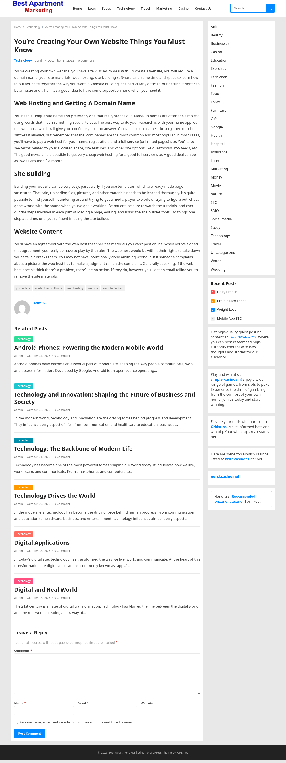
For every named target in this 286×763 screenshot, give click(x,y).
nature (217, 195)
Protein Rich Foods (233, 306)
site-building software (49, 290)
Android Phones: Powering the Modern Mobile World (90, 349)
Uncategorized (224, 254)
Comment (25, 652)
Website (94, 290)
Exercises (220, 70)
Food (216, 95)
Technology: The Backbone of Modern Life (75, 450)
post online (24, 290)
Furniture (220, 111)
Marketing (220, 170)
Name (21, 705)
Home (19, 28)
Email (83, 705)
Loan (216, 161)
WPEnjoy (182, 756)
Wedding (219, 270)
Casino (217, 53)
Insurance (220, 153)
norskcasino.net (226, 504)
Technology (34, 28)
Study (217, 228)
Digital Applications (43, 544)
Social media (222, 220)
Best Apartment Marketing (126, 756)
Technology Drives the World (56, 497)
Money (218, 178)
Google (218, 128)
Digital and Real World (47, 591)
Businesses (221, 45)
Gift (215, 120)
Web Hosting (76, 290)
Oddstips (220, 446)
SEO (215, 203)
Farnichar (220, 78)
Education (220, 61)
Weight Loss (228, 315)
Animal (218, 28)
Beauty (218, 36)
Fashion (218, 86)
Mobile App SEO (231, 324)
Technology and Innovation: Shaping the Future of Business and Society (106, 399)
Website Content (114, 290)
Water (217, 262)
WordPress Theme (159, 756)
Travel (217, 245)
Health (217, 136)
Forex (216, 103)
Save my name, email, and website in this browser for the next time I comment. (79, 723)
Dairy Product (229, 297)
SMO (216, 212)
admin (40, 62)
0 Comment (87, 62)
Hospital (219, 145)
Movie (217, 187)
